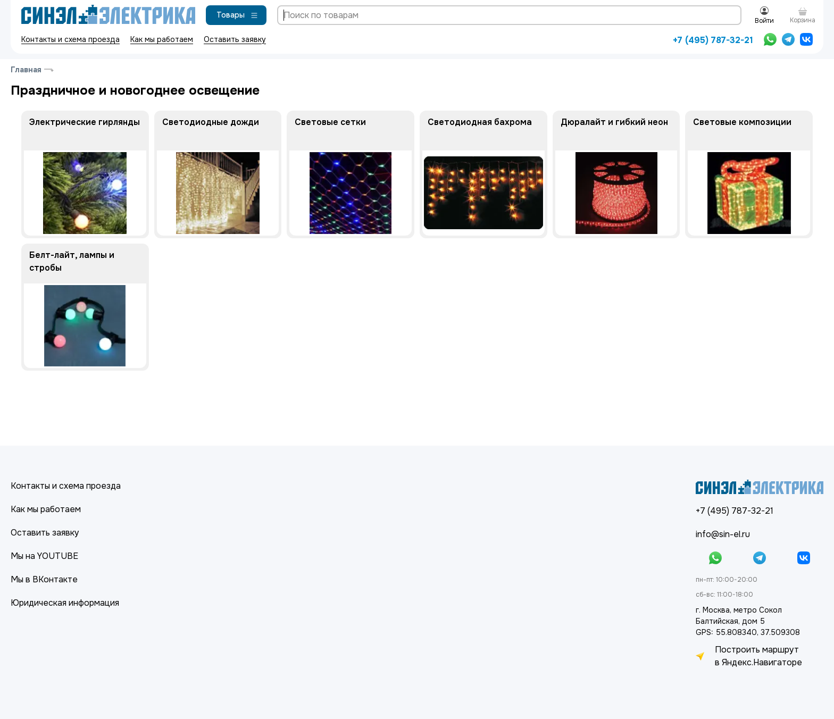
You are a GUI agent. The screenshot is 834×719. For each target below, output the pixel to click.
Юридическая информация (65, 602)
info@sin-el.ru (723, 534)
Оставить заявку (235, 39)
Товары (237, 15)
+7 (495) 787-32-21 (713, 40)
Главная (26, 69)
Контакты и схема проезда (70, 39)
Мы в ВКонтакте (44, 579)
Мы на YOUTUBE (44, 556)
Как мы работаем (161, 39)
